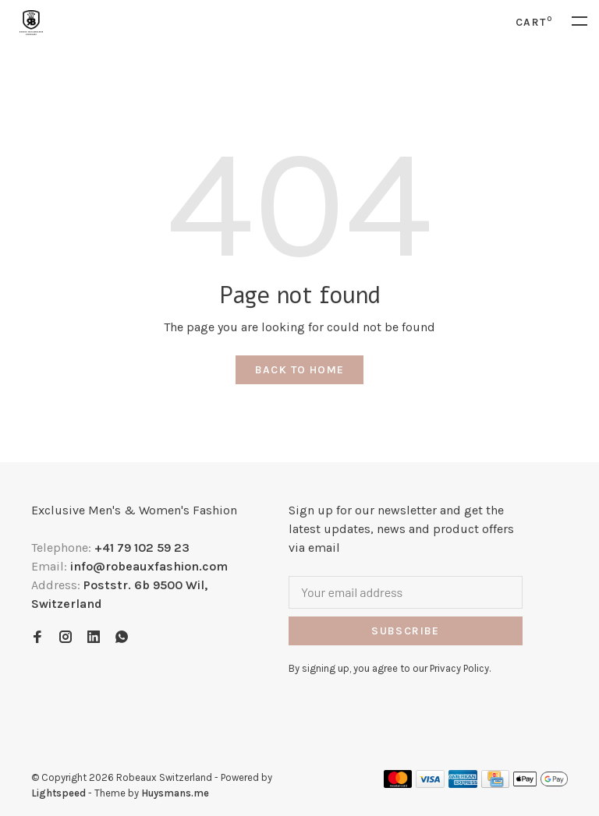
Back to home (300, 369)
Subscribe (405, 631)
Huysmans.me (175, 793)
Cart (534, 22)
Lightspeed (58, 793)
